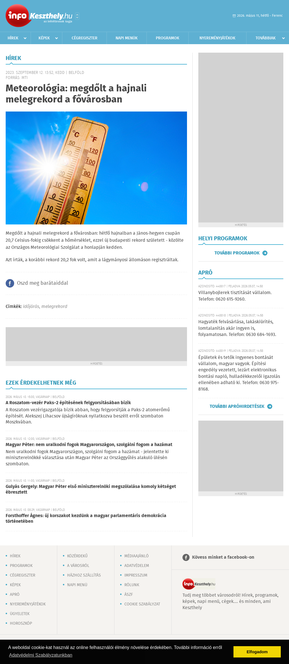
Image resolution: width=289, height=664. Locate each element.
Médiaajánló (136, 556)
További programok (237, 253)
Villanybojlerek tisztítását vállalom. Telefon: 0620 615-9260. (235, 296)
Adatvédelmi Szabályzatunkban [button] (40, 655)
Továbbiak (266, 38)
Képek (44, 38)
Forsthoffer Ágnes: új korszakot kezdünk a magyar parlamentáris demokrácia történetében (86, 518)
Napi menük (127, 38)
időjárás (31, 306)
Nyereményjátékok (217, 38)
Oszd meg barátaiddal (42, 283)
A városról (78, 566)
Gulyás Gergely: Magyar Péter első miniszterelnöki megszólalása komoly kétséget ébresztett (91, 489)
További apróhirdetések (237, 406)
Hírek (13, 38)
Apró (15, 595)
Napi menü (77, 585)
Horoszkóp (21, 623)
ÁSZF (128, 595)
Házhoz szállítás (84, 575)
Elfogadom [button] (257, 652)
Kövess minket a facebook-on (223, 557)
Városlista (77, 16)
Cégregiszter (84, 38)
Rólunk (131, 585)
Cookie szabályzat (142, 604)
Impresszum (135, 575)
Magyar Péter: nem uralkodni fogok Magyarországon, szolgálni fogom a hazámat (89, 444)
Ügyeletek (19, 614)
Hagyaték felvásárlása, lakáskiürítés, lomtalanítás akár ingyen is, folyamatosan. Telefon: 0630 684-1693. (237, 328)
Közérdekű (77, 556)
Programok (167, 38)
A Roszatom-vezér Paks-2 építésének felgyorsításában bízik (68, 402)
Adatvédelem (136, 566)
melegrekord (54, 306)
